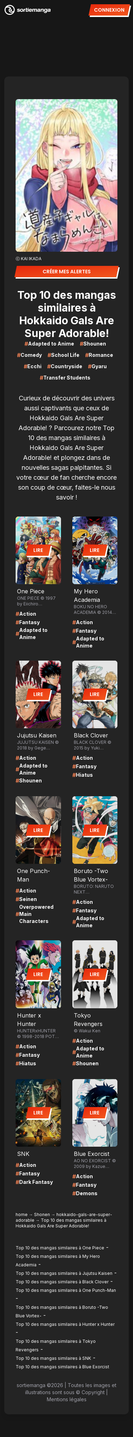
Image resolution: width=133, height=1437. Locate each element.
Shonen (42, 1214)
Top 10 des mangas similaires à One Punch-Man (66, 1290)
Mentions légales (67, 1399)
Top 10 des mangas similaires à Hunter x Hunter (65, 1324)
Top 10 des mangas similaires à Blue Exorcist (62, 1366)
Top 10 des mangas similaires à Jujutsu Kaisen (64, 1273)
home (22, 1214)
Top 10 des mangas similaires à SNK (53, 1358)
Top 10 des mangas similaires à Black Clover (62, 1281)
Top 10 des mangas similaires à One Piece (60, 1247)
